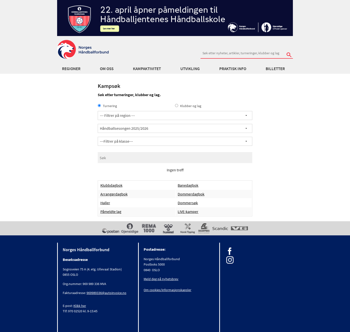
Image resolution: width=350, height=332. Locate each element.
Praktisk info (232, 68)
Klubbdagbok (111, 185)
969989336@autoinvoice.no (106, 293)
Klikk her (79, 306)
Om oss (107, 68)
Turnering (107, 106)
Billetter (275, 68)
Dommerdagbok (191, 194)
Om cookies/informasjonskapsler (167, 290)
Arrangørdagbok (114, 194)
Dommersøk (188, 202)
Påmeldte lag (110, 211)
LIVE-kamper (188, 211)
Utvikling (190, 68)
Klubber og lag (188, 106)
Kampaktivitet (147, 68)
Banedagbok (188, 185)
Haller (105, 202)
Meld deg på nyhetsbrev (161, 279)
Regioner (71, 68)
